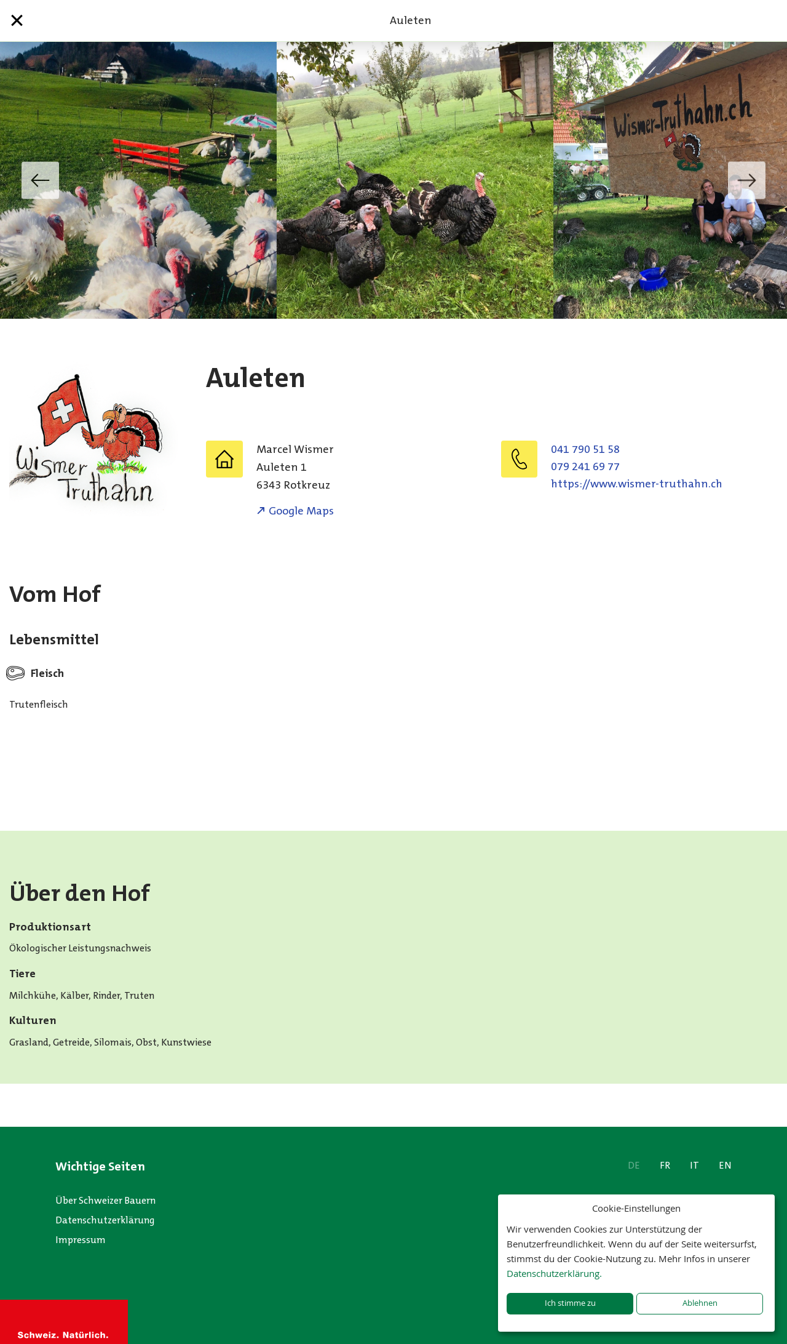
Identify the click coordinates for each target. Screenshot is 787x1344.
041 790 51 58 (585, 449)
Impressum (80, 1239)
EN (725, 1165)
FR (665, 1165)
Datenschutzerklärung (105, 1220)
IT (694, 1165)
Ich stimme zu (570, 1303)
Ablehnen (700, 1303)
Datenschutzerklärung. (554, 1273)
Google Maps (301, 510)
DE (634, 1165)
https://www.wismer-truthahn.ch (636, 483)
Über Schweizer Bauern (105, 1200)
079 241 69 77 (585, 466)
